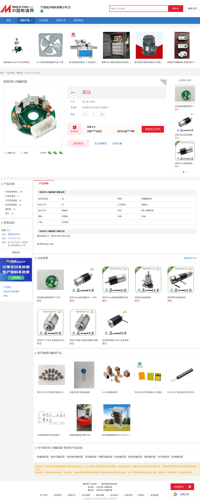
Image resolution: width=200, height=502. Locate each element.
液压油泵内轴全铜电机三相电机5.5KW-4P (152, 62)
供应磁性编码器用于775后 (186, 106)
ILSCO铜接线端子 (110, 392)
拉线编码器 (120, 457)
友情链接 (154, 495)
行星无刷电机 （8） (14, 200)
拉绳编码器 (177, 457)
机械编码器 (43, 457)
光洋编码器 (163, 457)
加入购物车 (100, 143)
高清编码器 (91, 457)
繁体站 (141, 495)
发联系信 (78, 143)
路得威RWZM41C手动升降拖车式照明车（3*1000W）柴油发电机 (32, 62)
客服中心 (72, 495)
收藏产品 (9, 153)
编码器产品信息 (90, 484)
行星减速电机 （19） (14, 191)
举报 (24, 153)
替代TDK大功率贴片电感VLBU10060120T (55, 392)
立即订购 (117, 143)
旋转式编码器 (58, 457)
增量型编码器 (105, 457)
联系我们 (58, 495)
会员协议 (114, 495)
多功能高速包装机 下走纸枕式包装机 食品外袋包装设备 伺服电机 (98, 62)
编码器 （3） (11, 209)
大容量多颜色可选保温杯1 (48, 435)
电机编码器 (150, 457)
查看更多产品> (190, 258)
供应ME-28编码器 (104, 487)
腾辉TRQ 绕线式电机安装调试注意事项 (119, 62)
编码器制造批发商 (109, 484)
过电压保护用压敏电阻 (80, 392)
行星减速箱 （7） (13, 196)
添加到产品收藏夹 (11, 291)
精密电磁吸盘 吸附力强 (80, 435)
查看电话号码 (152, 129)
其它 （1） (10, 213)
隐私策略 (100, 495)
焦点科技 (103, 498)
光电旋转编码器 (75, 457)
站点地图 (86, 495)
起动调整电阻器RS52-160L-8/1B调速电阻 (120, 435)
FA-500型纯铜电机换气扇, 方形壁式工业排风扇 (56, 62)
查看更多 (16, 252)
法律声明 (128, 495)
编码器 (19, 73)
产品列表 (10, 73)
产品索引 (7, 287)
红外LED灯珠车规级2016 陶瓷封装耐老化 (153, 392)
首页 (2, 73)
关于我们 (44, 495)
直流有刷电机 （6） (14, 205)
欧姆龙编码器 (135, 457)
